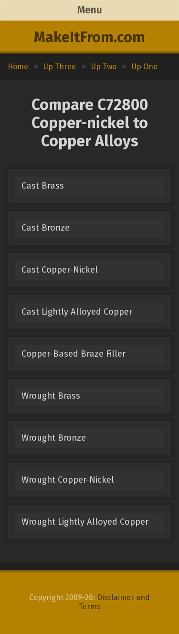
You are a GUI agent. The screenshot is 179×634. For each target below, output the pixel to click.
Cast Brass (42, 185)
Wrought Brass (50, 396)
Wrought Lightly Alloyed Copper (84, 522)
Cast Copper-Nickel (59, 269)
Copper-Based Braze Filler (73, 354)
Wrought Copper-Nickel (67, 480)
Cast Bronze (45, 227)
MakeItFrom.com (89, 37)
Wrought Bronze (53, 438)
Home (18, 66)
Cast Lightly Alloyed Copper (76, 311)
